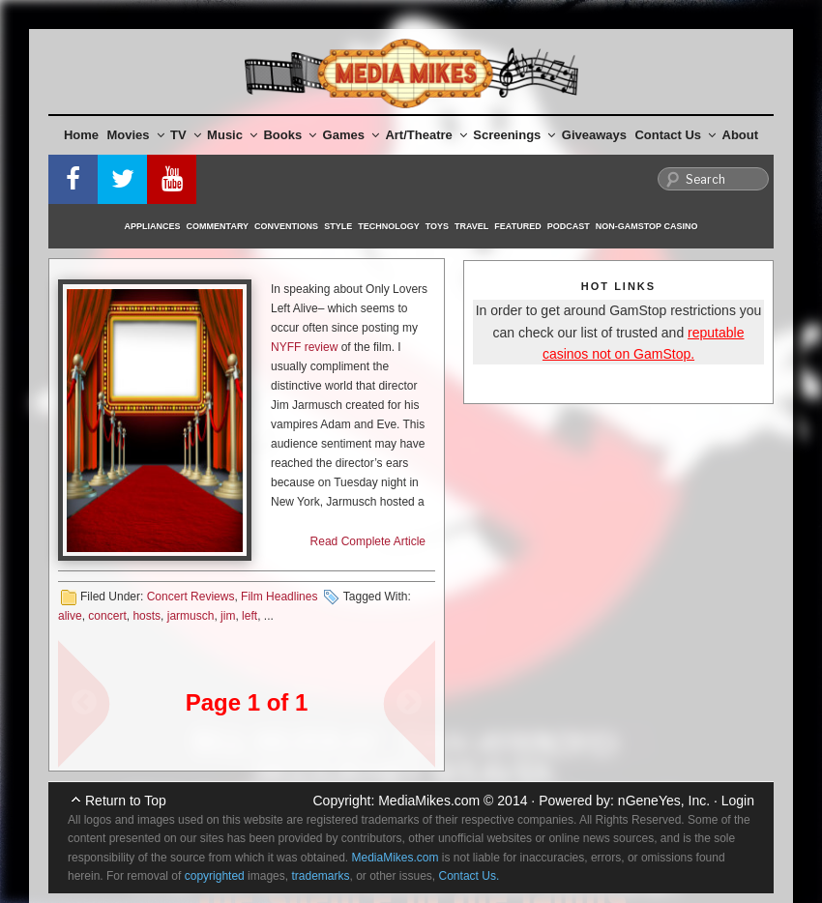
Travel (471, 226)
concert (107, 616)
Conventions (286, 226)
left (249, 616)
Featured (517, 226)
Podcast (568, 226)
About (740, 135)
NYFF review (304, 347)
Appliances (153, 226)
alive (70, 616)
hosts (146, 616)
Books (289, 135)
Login (737, 800)
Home (81, 135)
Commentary (218, 226)
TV (185, 135)
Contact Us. (469, 876)
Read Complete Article (368, 541)
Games (351, 135)
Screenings (514, 135)
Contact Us (675, 135)
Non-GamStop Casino (647, 226)
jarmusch (191, 616)
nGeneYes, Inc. (664, 800)
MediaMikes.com (429, 800)
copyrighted (215, 876)
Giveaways (594, 135)
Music (232, 135)
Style (338, 226)
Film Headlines (279, 596)
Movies (135, 135)
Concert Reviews (191, 596)
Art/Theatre (425, 135)
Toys (437, 226)
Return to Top (125, 800)
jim (227, 616)
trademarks (320, 876)
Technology (389, 226)
